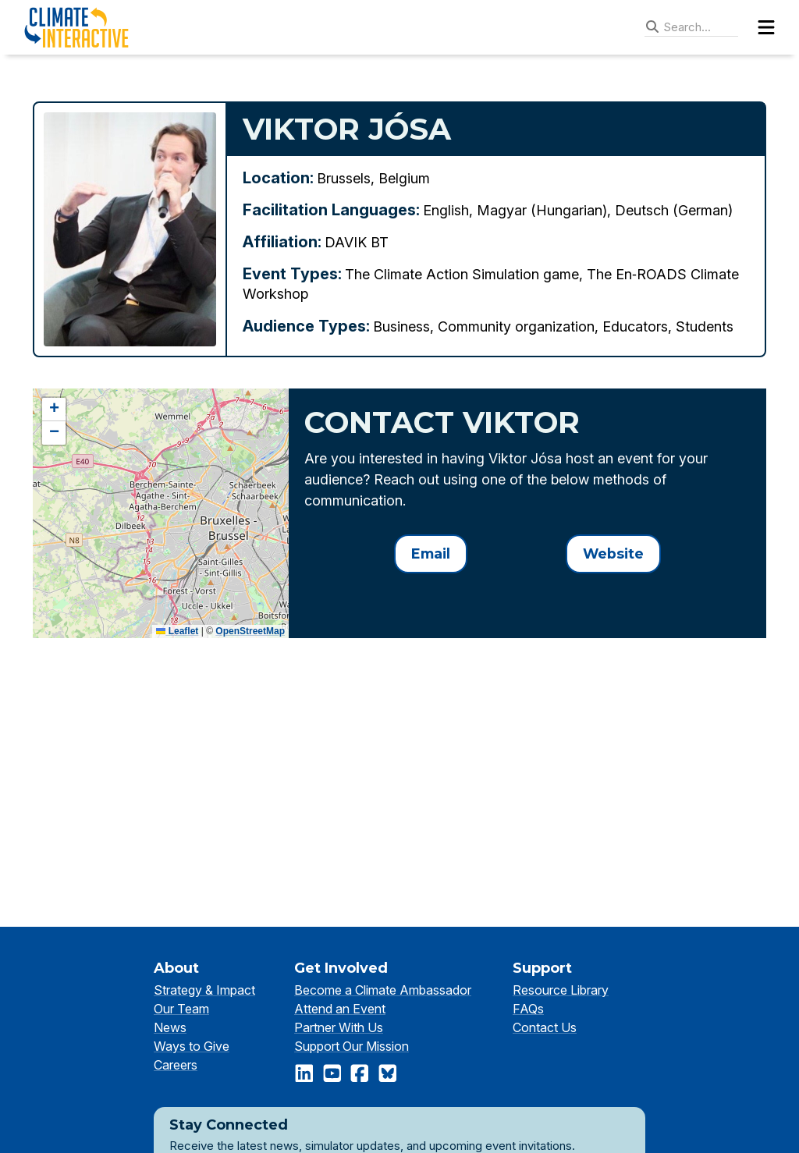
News (170, 1027)
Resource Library (561, 990)
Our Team (181, 1008)
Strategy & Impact (204, 990)
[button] (54, 409)
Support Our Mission (351, 1046)
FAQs (528, 1008)
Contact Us (545, 1027)
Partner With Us (338, 1027)
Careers (175, 1065)
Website (613, 553)
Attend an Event (339, 1008)
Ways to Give (191, 1046)
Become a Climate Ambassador (382, 990)
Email (430, 553)
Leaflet (177, 631)
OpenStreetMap (250, 631)
